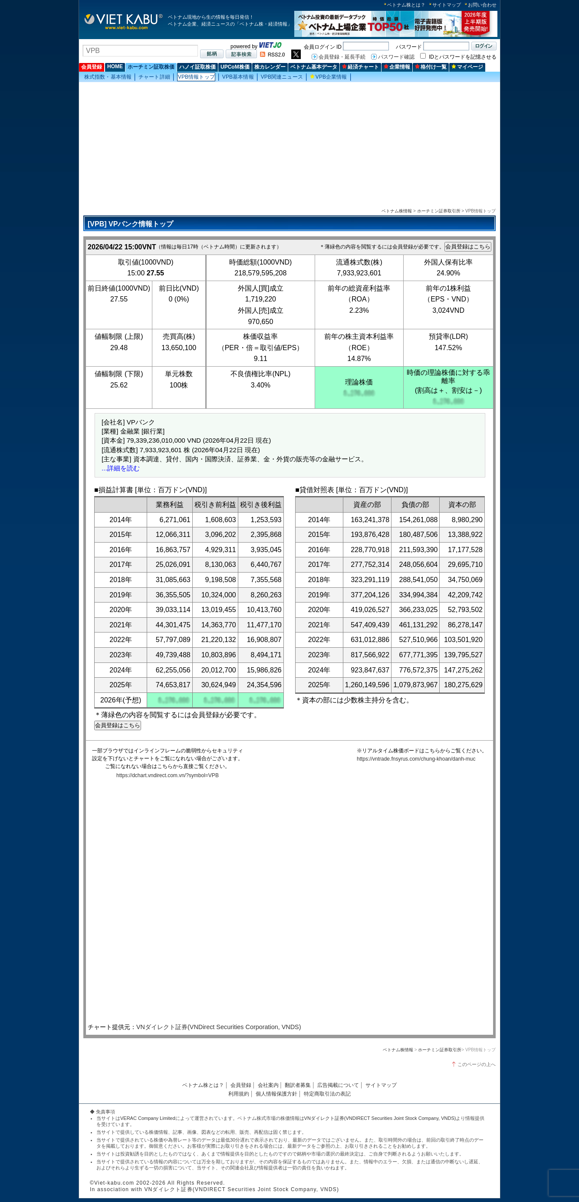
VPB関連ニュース (282, 77)
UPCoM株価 (235, 67)
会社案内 (268, 1085)
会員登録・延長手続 (342, 57)
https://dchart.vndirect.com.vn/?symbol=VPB (167, 775)
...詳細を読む (121, 468)
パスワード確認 (396, 57)
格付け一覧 (431, 67)
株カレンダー (270, 67)
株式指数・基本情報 (108, 77)
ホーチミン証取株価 (151, 67)
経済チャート (360, 67)
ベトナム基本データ (313, 67)
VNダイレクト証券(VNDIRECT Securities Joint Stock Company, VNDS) (380, 1118)
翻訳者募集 (298, 1085)
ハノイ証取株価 (197, 67)
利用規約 (238, 1094)
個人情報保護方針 (276, 1094)
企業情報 (397, 67)
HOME (115, 66)
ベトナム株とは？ (406, 4)
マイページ (467, 67)
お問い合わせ (482, 4)
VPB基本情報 (238, 77)
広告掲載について (338, 1085)
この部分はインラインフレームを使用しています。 (287, 902)
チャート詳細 (154, 77)
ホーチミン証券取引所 (439, 211)
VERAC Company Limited (147, 1118)
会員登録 (91, 67)
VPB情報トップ (196, 77)
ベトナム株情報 (397, 211)
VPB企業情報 (328, 77)
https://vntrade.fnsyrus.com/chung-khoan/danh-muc (416, 759)
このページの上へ (476, 1064)
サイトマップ (446, 4)
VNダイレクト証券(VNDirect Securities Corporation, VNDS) (218, 1026)
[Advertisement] (289, 144)
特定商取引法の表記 (327, 1094)
